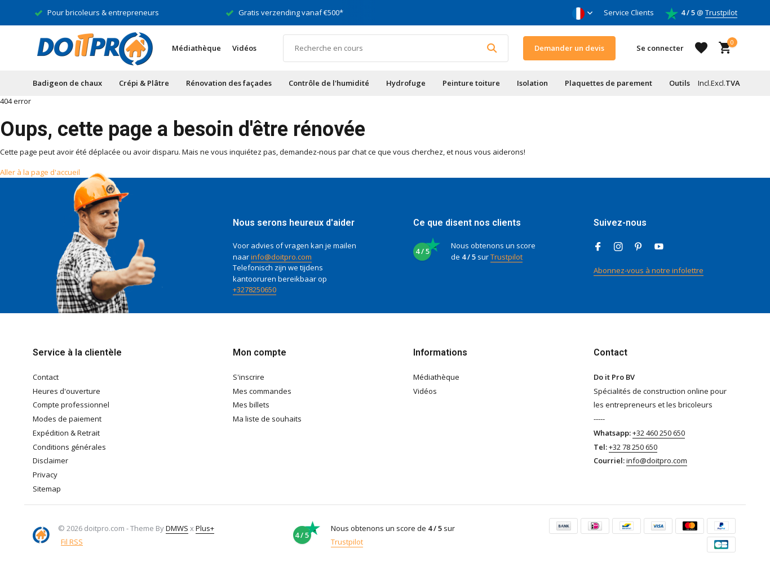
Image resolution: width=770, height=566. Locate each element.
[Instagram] (618, 247)
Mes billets (251, 405)
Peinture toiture (471, 83)
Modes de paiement (67, 419)
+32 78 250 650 (633, 447)
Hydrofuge (406, 83)
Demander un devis (569, 48)
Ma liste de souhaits (267, 419)
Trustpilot (721, 12)
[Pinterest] (638, 247)
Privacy (45, 475)
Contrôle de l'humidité (329, 83)
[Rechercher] (395, 48)
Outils (679, 83)
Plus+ (205, 528)
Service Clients (629, 12)
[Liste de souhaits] (701, 48)
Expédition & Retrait (66, 433)
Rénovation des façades (229, 83)
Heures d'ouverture (66, 391)
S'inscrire (248, 377)
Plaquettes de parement (608, 83)
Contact (46, 377)
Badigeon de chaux (67, 83)
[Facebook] (598, 247)
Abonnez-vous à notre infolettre (648, 270)
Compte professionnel (71, 405)
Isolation (532, 83)
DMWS (177, 528)
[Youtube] (658, 247)
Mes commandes (262, 391)
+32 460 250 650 (658, 433)
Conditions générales (69, 447)
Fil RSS (72, 542)
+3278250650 (254, 289)
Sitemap (47, 489)
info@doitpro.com (281, 257)
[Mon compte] (660, 48)
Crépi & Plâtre (144, 83)
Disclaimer (50, 460)
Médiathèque (196, 48)
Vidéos (244, 48)
